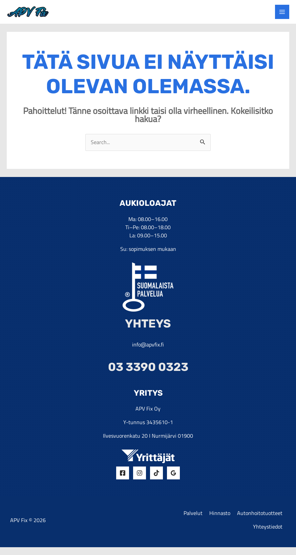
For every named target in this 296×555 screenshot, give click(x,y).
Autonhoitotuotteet (259, 519)
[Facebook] (122, 478)
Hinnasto (219, 519)
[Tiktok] (156, 478)
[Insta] (139, 478)
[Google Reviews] (173, 478)
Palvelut (193, 519)
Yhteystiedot (267, 534)
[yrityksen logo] (37, 13)
